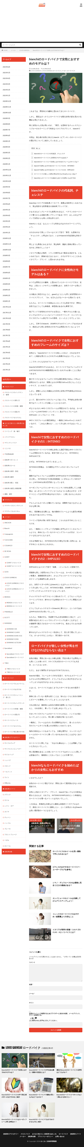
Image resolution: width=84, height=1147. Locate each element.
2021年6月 (6, 67)
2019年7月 (6, 198)
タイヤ (6, 812)
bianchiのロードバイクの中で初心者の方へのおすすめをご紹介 (14, 1096)
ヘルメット (8, 772)
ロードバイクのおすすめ (12, 689)
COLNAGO (8, 545)
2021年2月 (6, 90)
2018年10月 (7, 250)
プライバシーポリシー (45, 1136)
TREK (6, 663)
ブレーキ (7, 829)
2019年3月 (6, 221)
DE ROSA (7, 551)
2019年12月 (7, 170)
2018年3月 (6, 290)
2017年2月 (6, 364)
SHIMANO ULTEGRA (14, 642)
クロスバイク (9, 387)
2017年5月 (6, 347)
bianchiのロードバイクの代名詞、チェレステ (48, 153)
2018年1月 (6, 301)
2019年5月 (6, 210)
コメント (32, 962)
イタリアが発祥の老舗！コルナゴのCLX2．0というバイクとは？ (67, 930)
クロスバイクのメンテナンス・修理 (13, 393)
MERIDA (7, 597)
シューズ (7, 760)
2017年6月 (6, 341)
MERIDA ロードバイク (14, 606)
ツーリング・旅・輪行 (12, 431)
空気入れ (7, 783)
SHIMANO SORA (13, 639)
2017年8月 (6, 330)
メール (32, 993)
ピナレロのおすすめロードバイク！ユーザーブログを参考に (67, 868)
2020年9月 (6, 118)
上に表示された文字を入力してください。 (43, 1020)
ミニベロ (7, 448)
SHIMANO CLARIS (13, 632)
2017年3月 (6, 358)
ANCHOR (7, 523)
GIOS (6, 572)
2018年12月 (7, 238)
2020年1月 (6, 164)
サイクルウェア (9, 743)
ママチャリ (8, 500)
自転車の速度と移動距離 (12, 488)
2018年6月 (6, 272)
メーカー (13, 50)
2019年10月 (7, 181)
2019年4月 (6, 215)
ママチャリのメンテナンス (13, 505)
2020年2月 (6, 158)
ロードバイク (71, 71)
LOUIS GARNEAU (24, 50)
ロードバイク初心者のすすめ (14, 732)
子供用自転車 (9, 454)
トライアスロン (9, 437)
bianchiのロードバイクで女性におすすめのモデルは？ (49, 50)
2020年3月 (6, 152)
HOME (6, 50)
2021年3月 (6, 84)
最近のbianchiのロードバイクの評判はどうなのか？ (69, 1071)
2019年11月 (7, 175)
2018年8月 (6, 261)
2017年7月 (6, 335)
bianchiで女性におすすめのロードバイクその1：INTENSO (52, 165)
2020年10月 (7, 113)
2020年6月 (6, 135)
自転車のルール (9, 465)
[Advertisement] (42, 24)
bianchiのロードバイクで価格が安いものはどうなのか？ (41, 1096)
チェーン (7, 817)
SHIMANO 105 (12, 629)
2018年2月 (6, 295)
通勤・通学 (8, 494)
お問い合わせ (59, 1136)
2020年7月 (6, 130)
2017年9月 (6, 324)
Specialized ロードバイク (15, 657)
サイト (31, 1003)
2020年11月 (7, 107)
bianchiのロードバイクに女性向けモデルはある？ (49, 157)
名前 (31, 984)
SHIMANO (8, 623)
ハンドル (7, 823)
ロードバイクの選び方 (12, 714)
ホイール (7, 846)
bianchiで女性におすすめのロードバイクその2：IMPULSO (52, 169)
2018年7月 (6, 267)
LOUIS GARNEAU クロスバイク (14, 584)
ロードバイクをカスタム (12, 726)
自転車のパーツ (9, 789)
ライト (6, 777)
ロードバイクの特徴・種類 (13, 709)
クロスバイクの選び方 (12, 412)
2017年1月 (6, 370)
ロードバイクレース (11, 720)
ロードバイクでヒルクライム (14, 684)
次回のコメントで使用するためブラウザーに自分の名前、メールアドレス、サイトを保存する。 (55, 1014)
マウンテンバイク (10, 443)
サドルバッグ (9, 754)
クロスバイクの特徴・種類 (13, 406)
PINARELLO (8, 612)
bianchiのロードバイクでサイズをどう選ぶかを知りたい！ (69, 1096)
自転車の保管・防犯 (11, 471)
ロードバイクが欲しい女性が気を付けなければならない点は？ (54, 173)
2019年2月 (6, 227)
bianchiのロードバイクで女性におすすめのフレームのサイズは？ (55, 161)
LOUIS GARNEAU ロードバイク (51, 71)
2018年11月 (7, 244)
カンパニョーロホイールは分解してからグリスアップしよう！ (67, 899)
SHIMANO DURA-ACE (14, 636)
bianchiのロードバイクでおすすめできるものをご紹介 (41, 1120)
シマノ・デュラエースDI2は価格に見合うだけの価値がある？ (67, 884)
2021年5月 (6, 73)
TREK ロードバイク (13, 672)
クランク (7, 794)
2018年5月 (6, 278)
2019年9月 (6, 187)
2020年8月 (6, 124)
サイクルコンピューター (12, 749)
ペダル (6, 840)
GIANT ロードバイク (14, 566)
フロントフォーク (10, 834)
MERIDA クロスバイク (14, 603)
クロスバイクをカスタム (12, 417)
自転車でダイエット (11, 460)
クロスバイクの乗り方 (12, 400)
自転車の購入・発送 (11, 483)
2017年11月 (7, 312)
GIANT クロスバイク (14, 563)
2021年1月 (6, 95)
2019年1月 (6, 232)
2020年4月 (6, 147)
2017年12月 (7, 307)
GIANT (7, 557)
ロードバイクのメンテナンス (14, 703)
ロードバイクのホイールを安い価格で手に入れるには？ (67, 852)
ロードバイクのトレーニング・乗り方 (13, 696)
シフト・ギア (9, 806)
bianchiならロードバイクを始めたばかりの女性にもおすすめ (53, 177)
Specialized (8, 648)
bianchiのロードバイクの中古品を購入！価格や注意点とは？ (41, 1071)
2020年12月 (7, 101)
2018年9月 (6, 255)
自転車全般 (8, 852)
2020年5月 (6, 141)
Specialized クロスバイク (15, 654)
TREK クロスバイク (13, 669)
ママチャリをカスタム (12, 511)
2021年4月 (6, 78)
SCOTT (7, 617)
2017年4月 (6, 352)
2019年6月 (6, 204)
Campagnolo (8, 534)
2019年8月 (6, 192)
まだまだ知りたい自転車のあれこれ (13, 424)
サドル (6, 800)
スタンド (7, 766)
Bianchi (6, 528)
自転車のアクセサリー (12, 737)
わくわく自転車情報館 (49, 1141)
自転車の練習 (9, 477)
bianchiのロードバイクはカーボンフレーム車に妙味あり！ (14, 1120)
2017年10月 (7, 318)
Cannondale (8, 540)
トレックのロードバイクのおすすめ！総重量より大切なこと (66, 915)
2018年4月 (6, 284)
